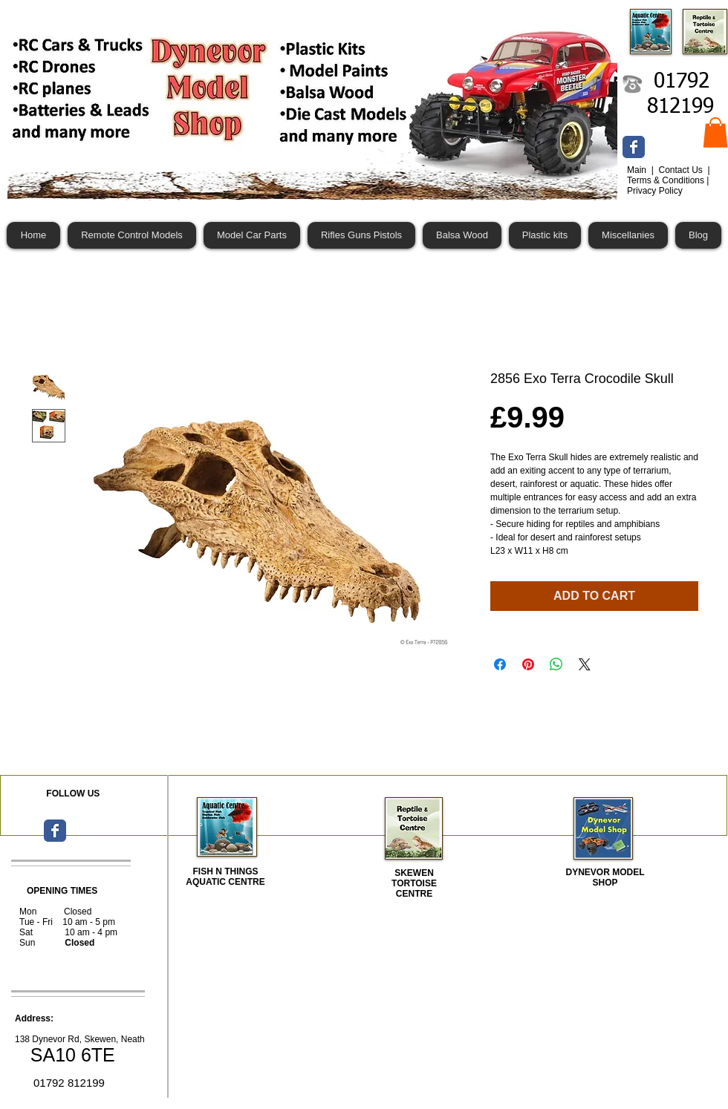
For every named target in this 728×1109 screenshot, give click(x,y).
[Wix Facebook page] (634, 147)
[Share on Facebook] (500, 664)
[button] (715, 132)
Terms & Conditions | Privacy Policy (668, 185)
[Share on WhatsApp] (556, 664)
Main (638, 170)
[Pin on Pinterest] (528, 664)
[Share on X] (585, 664)
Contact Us (681, 170)
